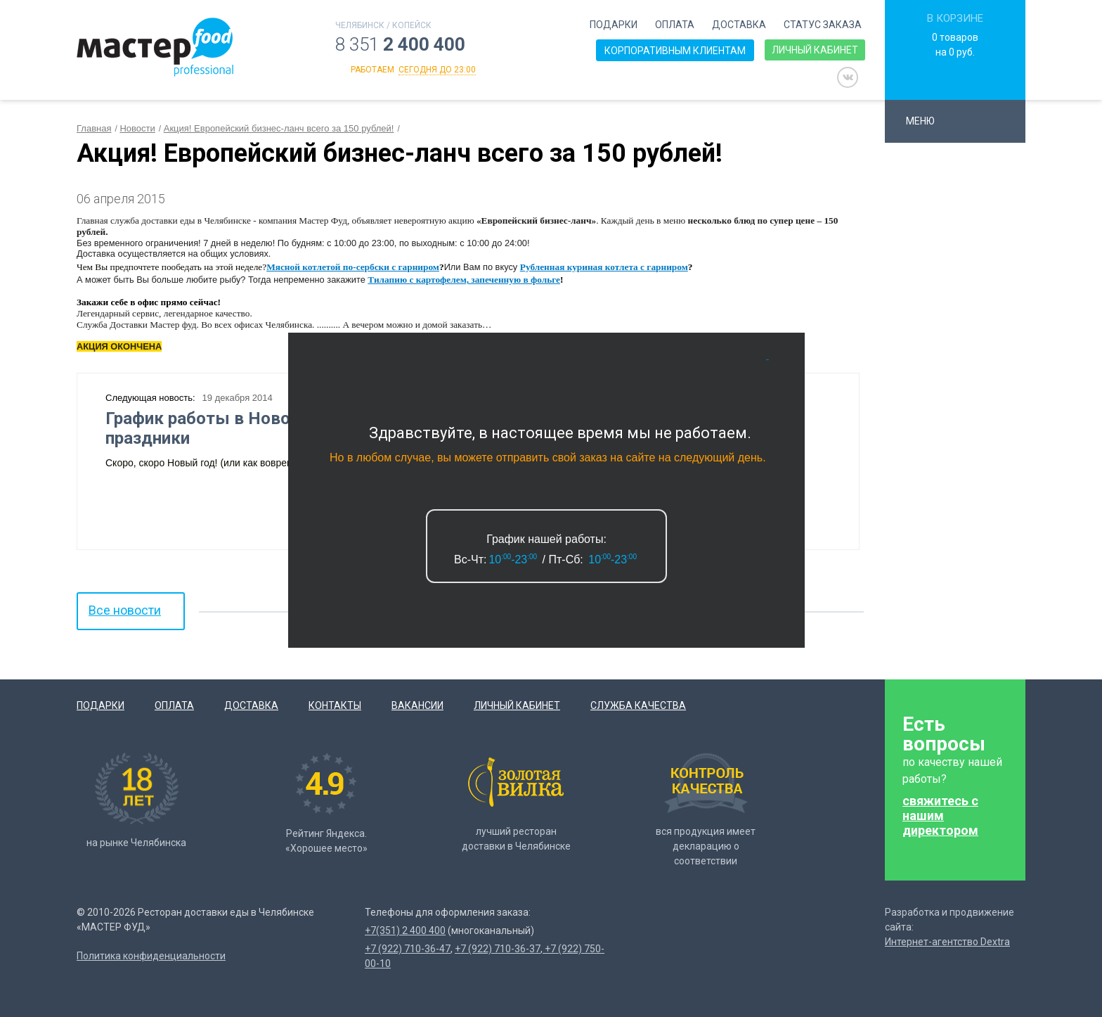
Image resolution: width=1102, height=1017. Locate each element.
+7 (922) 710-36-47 (407, 948)
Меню (926, 121)
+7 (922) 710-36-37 (497, 948)
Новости (137, 128)
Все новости (125, 610)
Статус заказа (823, 24)
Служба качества (638, 705)
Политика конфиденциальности (151, 955)
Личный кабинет (815, 50)
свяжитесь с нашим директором (940, 815)
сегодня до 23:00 (437, 70)
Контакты (335, 705)
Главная (94, 128)
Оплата (674, 24)
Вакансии (417, 705)
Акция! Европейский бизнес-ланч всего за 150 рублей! (279, 128)
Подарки (613, 24)
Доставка (739, 24)
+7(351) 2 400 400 (405, 930)
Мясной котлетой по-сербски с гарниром (352, 267)
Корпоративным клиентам (675, 50)
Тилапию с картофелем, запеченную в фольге (464, 279)
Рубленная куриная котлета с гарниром (604, 267)
